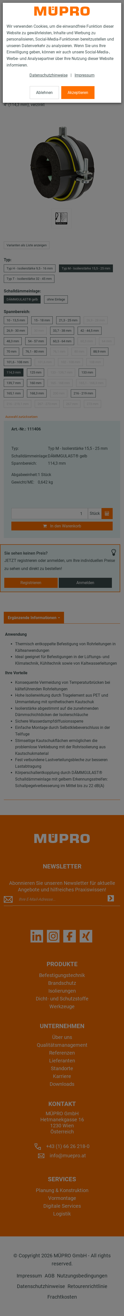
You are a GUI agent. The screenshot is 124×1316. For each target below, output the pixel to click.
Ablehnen (44, 92)
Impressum (85, 75)
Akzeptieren (78, 92)
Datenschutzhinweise (48, 75)
